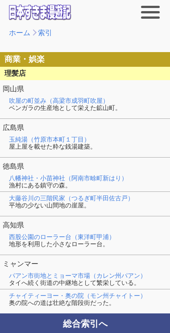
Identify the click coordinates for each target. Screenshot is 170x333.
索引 (45, 33)
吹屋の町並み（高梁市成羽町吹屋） (59, 100)
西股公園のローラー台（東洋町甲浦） (62, 236)
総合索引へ (85, 324)
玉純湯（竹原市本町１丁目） (49, 139)
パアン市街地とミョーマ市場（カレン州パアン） (77, 275)
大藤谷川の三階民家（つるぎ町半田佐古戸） (71, 198)
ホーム (19, 33)
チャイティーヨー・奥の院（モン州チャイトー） (77, 295)
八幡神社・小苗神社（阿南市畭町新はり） (68, 178)
